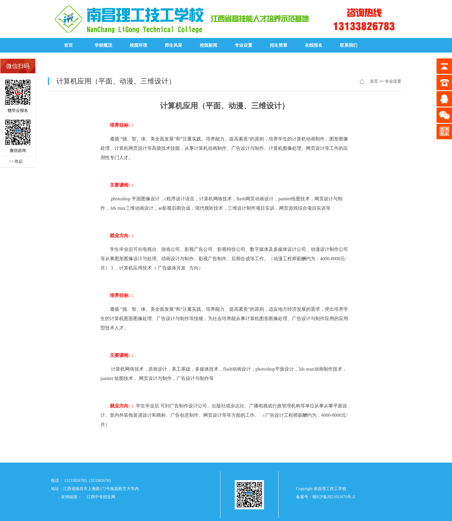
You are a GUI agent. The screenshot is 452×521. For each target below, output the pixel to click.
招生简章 (278, 45)
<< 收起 (16, 161)
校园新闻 (208, 45)
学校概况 (103, 45)
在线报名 (313, 45)
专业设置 (243, 45)
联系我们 (348, 45)
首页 (68, 45)
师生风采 (173, 45)
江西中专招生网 (101, 497)
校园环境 (138, 45)
